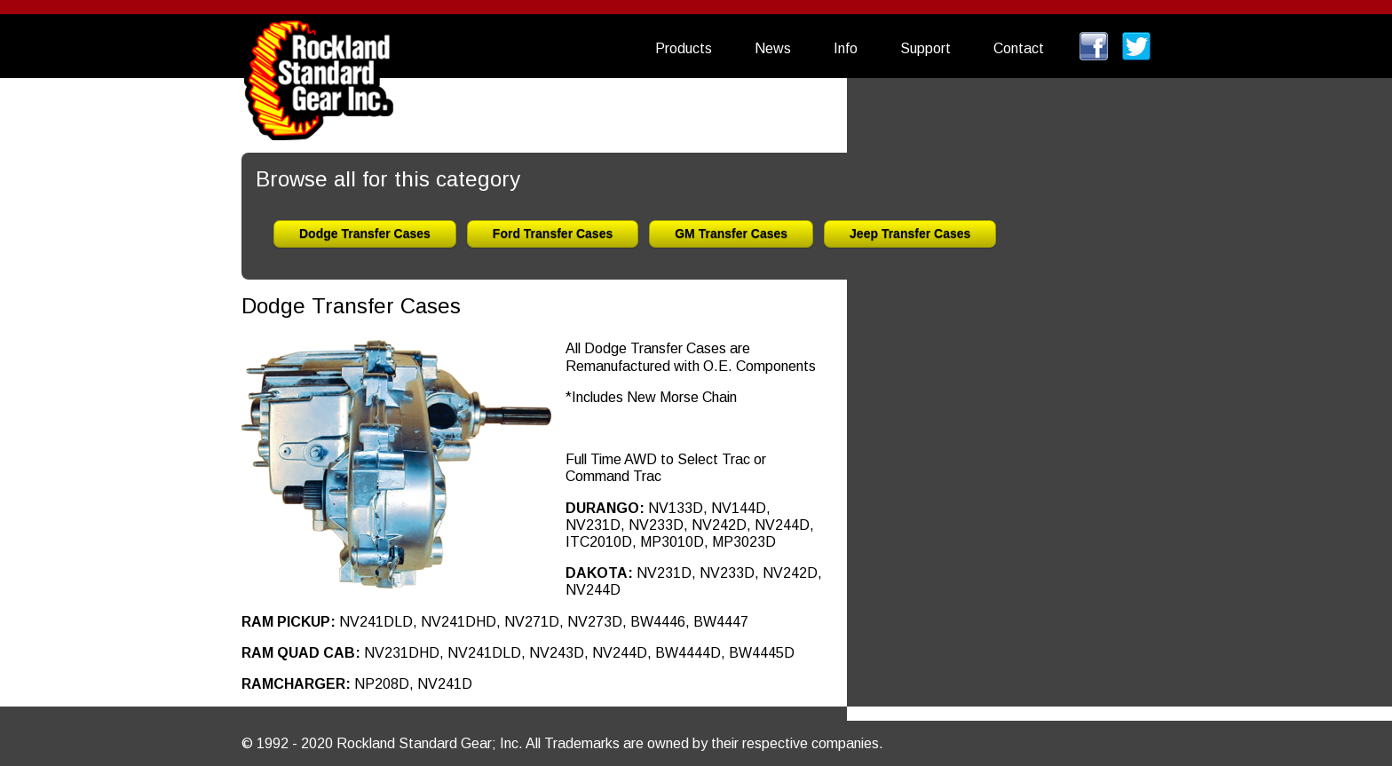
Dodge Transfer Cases (365, 233)
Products (683, 48)
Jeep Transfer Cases (910, 233)
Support (925, 48)
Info (846, 48)
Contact (1018, 48)
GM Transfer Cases (731, 233)
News (773, 48)
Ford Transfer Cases (553, 233)
